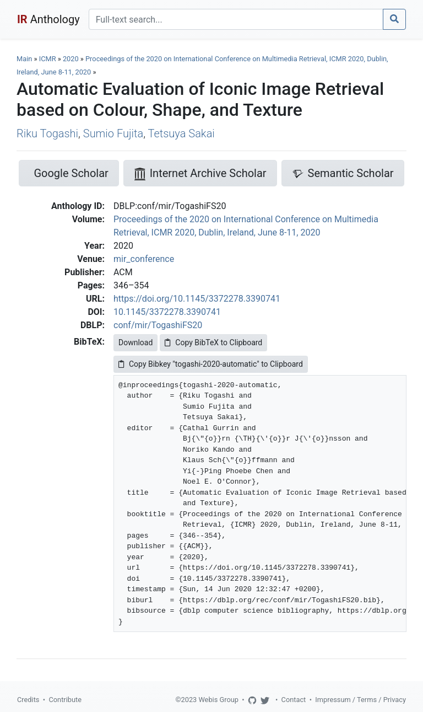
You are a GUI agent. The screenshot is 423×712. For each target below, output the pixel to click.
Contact (293, 699)
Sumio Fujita (113, 133)
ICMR (47, 59)
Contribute (65, 699)
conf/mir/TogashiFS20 (157, 325)
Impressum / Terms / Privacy (360, 699)
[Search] (236, 19)
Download (135, 342)
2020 (71, 59)
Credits (28, 699)
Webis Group (218, 699)
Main (24, 59)
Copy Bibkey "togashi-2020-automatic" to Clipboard (210, 364)
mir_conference (143, 259)
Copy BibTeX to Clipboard (213, 342)
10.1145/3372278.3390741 (167, 312)
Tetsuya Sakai (181, 133)
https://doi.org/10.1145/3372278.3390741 (196, 298)
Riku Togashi (47, 133)
